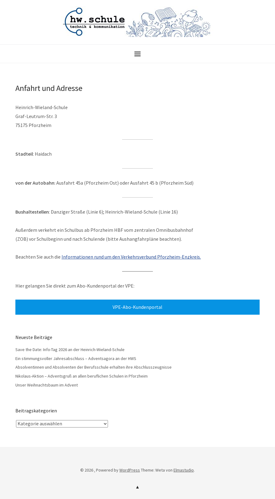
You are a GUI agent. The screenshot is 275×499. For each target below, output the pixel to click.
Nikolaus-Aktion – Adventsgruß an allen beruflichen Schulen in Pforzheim (81, 376)
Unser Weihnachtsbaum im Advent (46, 385)
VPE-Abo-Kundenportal (137, 307)
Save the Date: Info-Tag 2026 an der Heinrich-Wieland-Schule (70, 349)
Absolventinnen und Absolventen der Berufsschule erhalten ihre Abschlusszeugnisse (93, 367)
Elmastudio (183, 470)
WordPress (129, 470)
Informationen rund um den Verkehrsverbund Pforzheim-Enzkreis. (131, 257)
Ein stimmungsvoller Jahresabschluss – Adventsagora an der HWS (75, 358)
